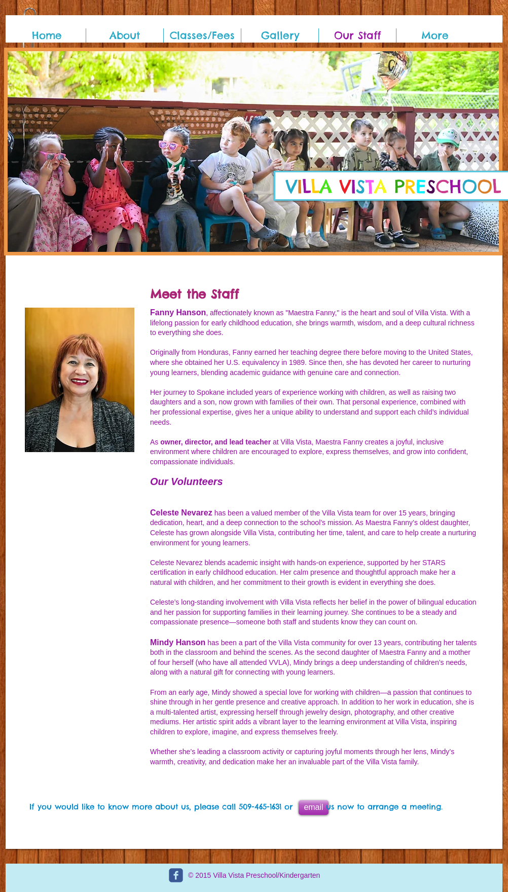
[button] (253, 151)
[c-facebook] (176, 875)
